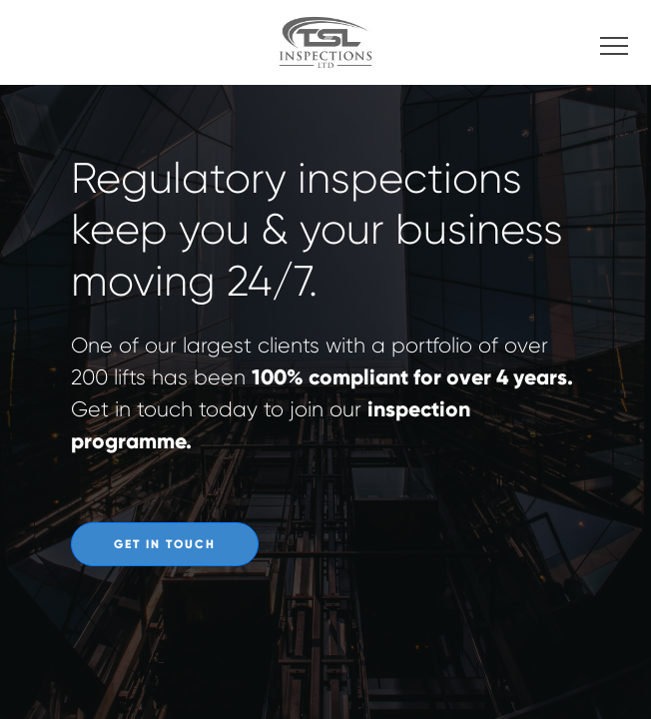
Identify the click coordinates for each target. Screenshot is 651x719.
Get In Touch (165, 544)
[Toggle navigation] (614, 43)
